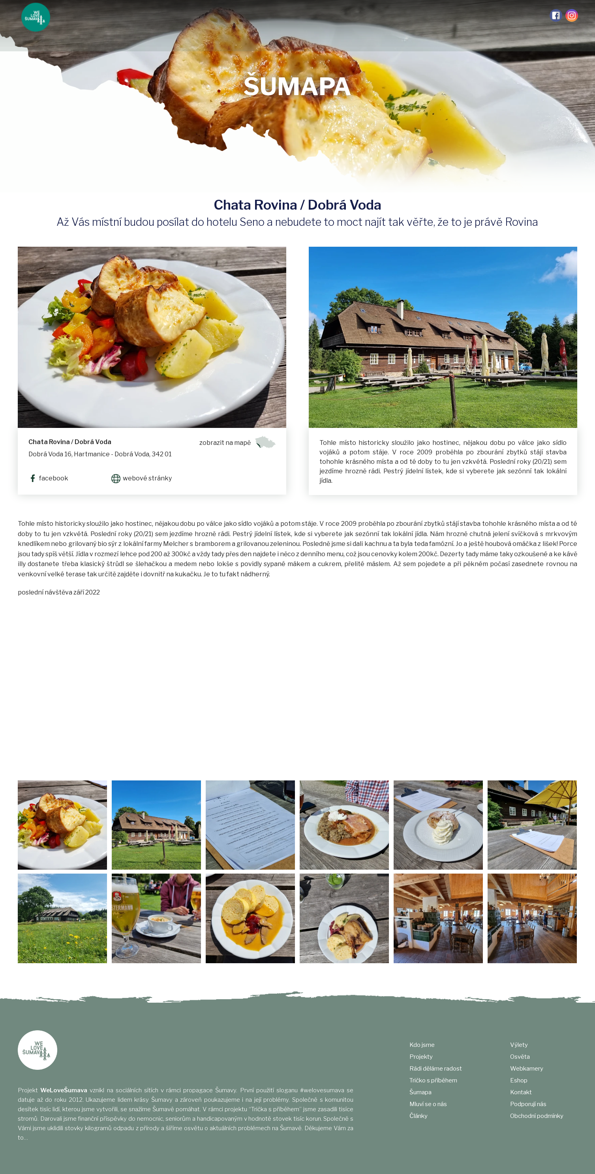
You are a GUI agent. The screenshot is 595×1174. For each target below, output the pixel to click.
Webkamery (445, 16)
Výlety (379, 16)
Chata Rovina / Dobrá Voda (69, 442)
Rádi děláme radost (158, 16)
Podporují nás (520, 16)
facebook (52, 478)
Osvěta (409, 16)
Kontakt (521, 1092)
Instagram (571, 15)
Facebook (556, 15)
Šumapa (269, 16)
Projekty (107, 16)
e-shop (481, 16)
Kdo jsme (73, 16)
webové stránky (147, 478)
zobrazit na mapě (225, 442)
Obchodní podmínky (536, 1116)
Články (350, 16)
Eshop (518, 1080)
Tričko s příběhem (222, 16)
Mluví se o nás (310, 16)
